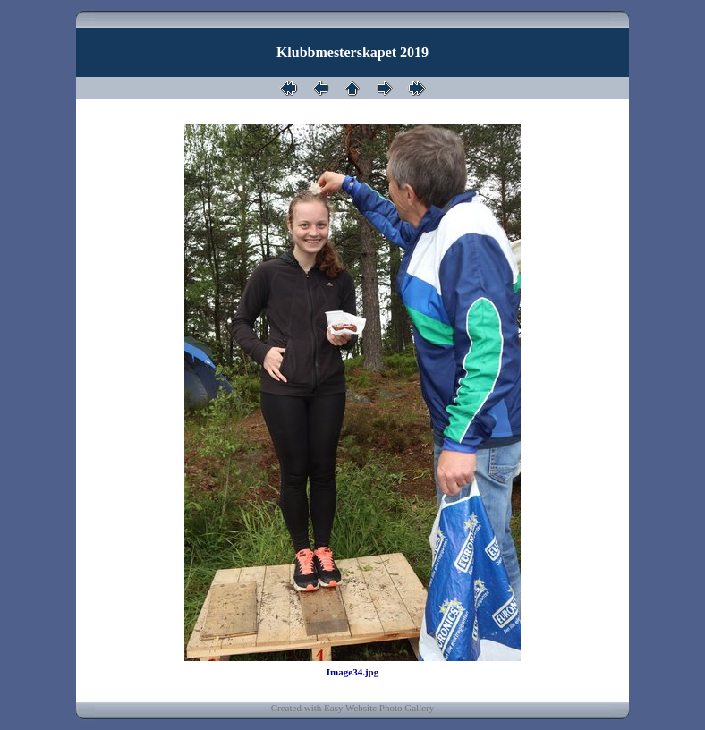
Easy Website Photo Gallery (379, 707)
